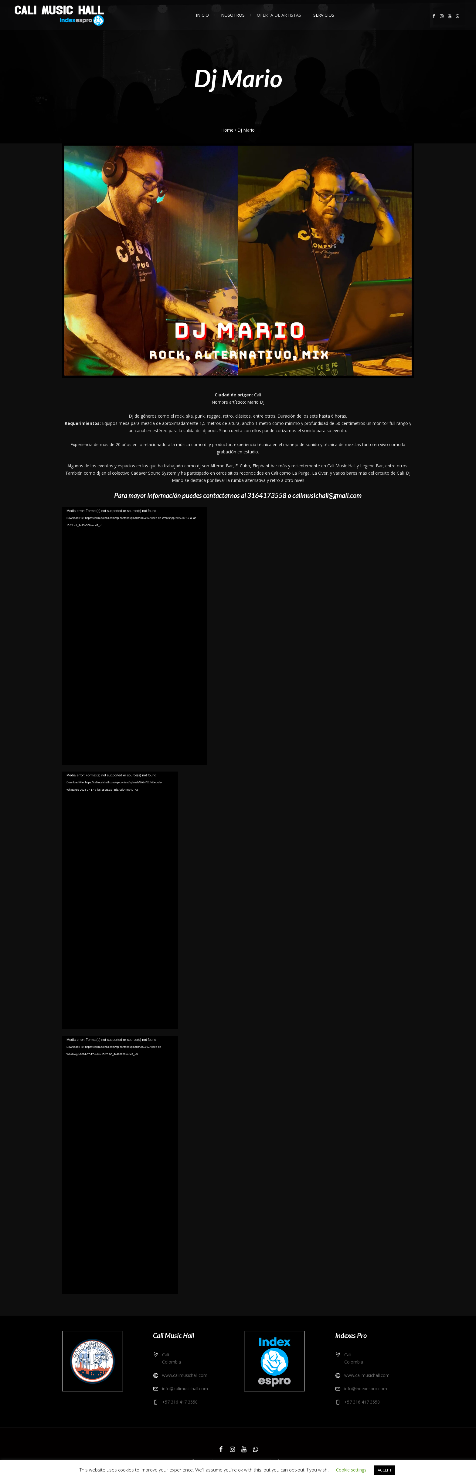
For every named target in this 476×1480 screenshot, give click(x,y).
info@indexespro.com (365, 1388)
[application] (134, 636)
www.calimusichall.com (184, 1375)
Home (227, 130)
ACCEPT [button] (385, 1470)
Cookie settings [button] (351, 1470)
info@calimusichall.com (185, 1388)
